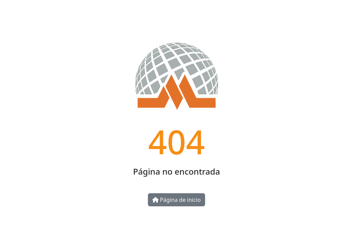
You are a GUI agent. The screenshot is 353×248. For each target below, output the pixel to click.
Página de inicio (176, 200)
